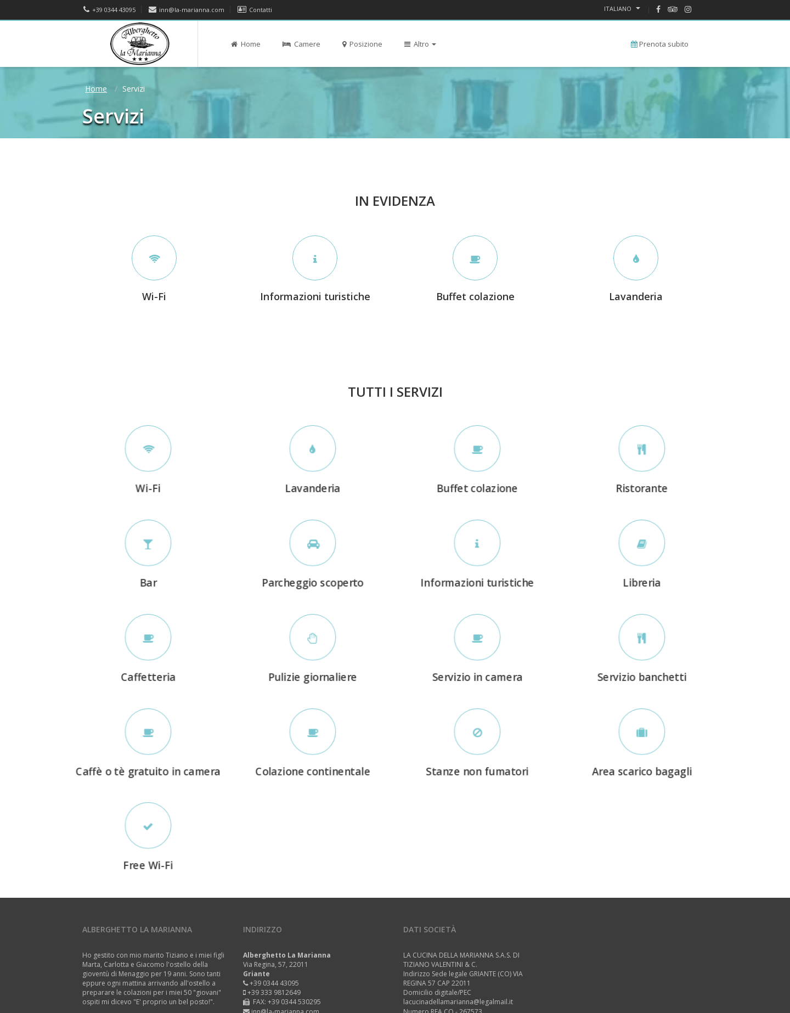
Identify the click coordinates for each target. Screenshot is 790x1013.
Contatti (255, 9)
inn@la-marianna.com (186, 9)
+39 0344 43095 (109, 9)
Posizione (362, 44)
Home (246, 44)
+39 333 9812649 (274, 992)
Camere (301, 44)
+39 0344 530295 (294, 1001)
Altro (420, 44)
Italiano (622, 8)
